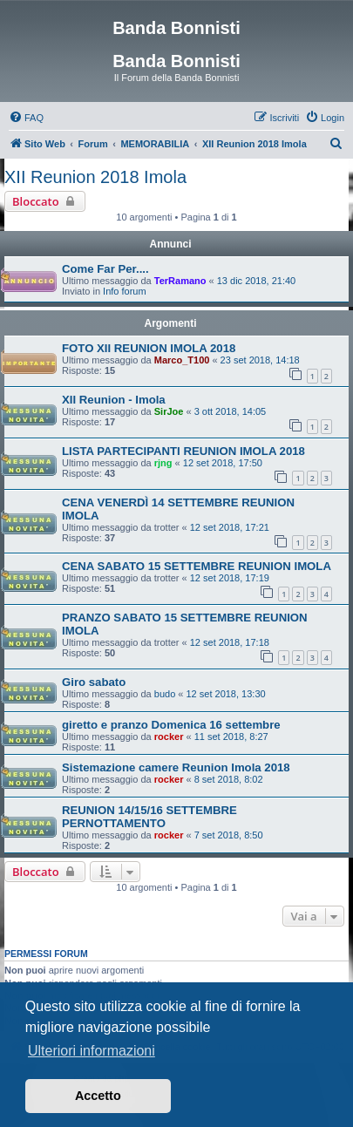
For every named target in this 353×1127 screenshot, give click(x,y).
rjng (163, 463)
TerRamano (180, 280)
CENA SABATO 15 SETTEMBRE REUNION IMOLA (196, 566)
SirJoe (169, 411)
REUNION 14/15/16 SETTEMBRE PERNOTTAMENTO (149, 817)
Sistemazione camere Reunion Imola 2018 (176, 767)
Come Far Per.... (105, 268)
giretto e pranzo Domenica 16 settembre (171, 724)
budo (164, 694)
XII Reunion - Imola (114, 399)
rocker (169, 736)
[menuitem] (26, 117)
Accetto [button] (98, 1096)
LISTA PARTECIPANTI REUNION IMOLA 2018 (183, 451)
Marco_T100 (182, 360)
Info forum (124, 291)
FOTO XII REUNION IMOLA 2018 (148, 348)
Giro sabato (94, 682)
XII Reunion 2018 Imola (95, 177)
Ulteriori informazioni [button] (91, 1050)
